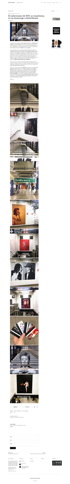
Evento (18, 417)
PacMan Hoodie (24, 463)
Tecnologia (53, 2)
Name (11, 436)
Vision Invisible (11, 2)
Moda (41, 2)
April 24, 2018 (12, 13)
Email (11, 440)
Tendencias (22, 417)
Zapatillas (44, 2)
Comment (11, 426)
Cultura (15, 417)
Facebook (42, 458)
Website (11, 443)
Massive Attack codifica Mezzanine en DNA (13, 453)
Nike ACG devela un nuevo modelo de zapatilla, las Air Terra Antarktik (25, 467)
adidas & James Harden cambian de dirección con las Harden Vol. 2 (38, 453)
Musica (57, 2)
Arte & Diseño (49, 2)
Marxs (12, 20)
